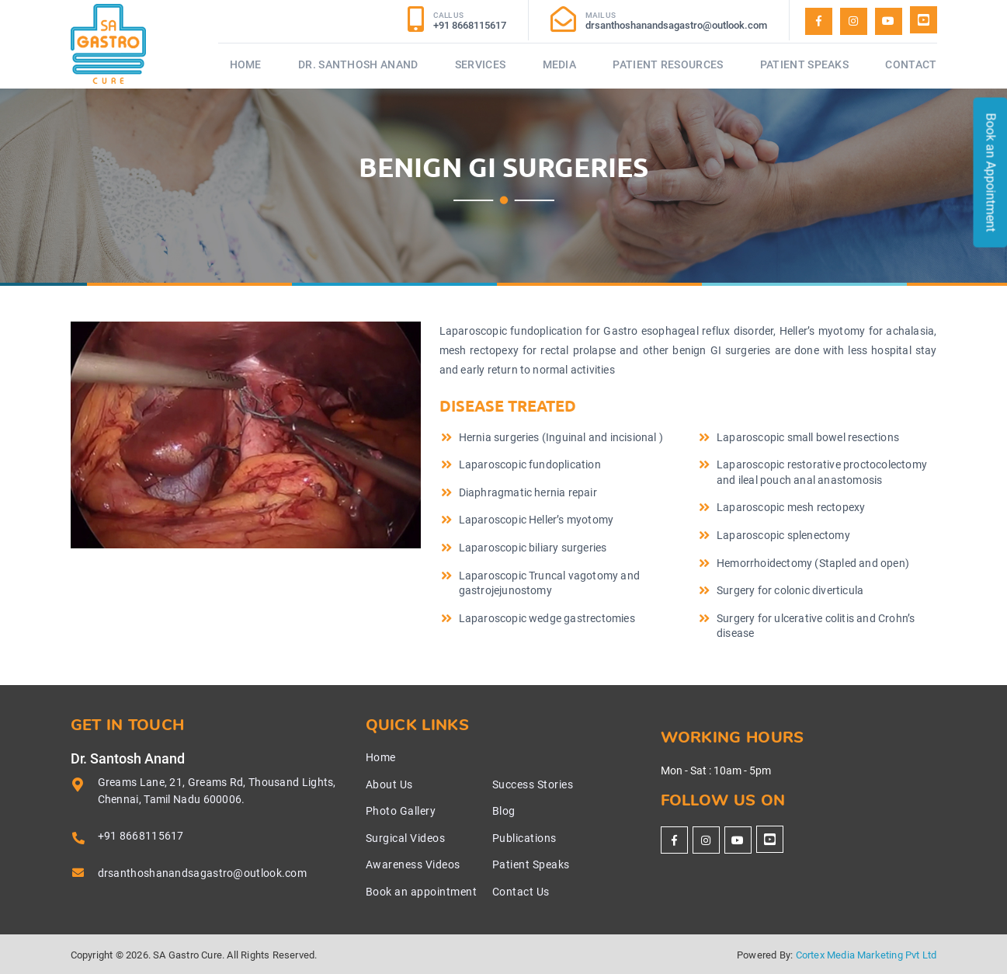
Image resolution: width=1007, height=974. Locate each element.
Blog (504, 811)
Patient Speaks (804, 64)
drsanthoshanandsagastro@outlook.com (202, 873)
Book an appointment (421, 891)
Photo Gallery (401, 811)
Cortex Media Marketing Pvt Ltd (866, 955)
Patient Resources (668, 64)
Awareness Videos (413, 864)
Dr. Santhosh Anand (358, 64)
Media (560, 64)
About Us (389, 784)
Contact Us (521, 891)
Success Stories (533, 784)
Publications (524, 838)
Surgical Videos (406, 838)
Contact (910, 64)
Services (480, 64)
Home (246, 64)
